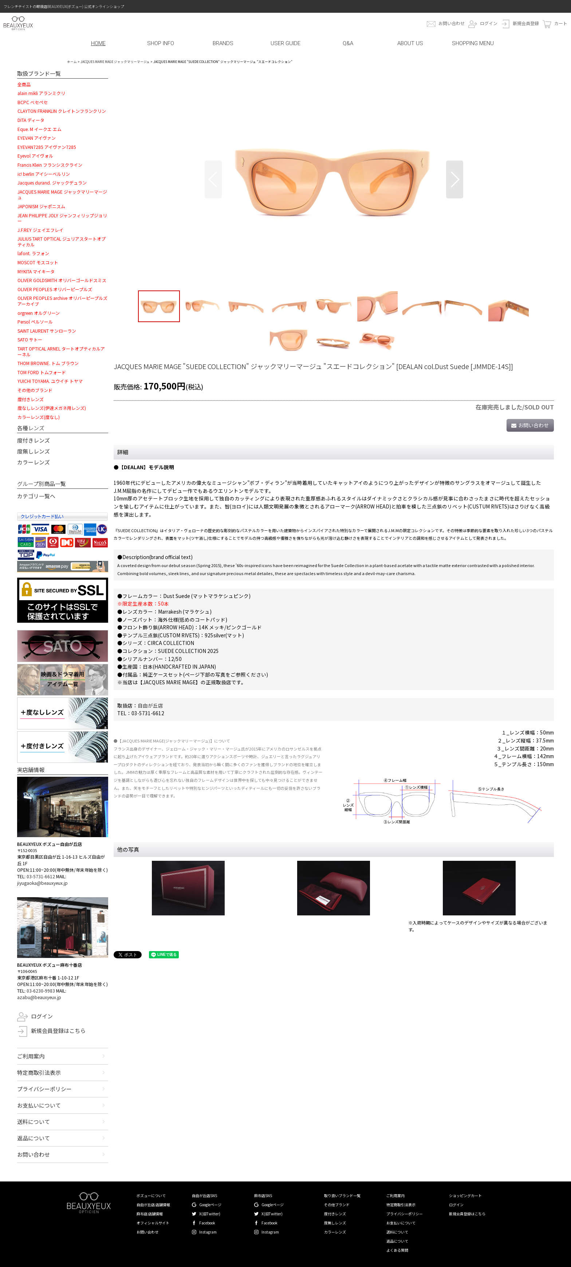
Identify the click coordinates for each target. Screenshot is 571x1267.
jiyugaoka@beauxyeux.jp (42, 883)
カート (560, 23)
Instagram (208, 1232)
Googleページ (210, 1204)
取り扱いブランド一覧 (342, 1195)
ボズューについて (151, 1195)
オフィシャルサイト (153, 1223)
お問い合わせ (451, 23)
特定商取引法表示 (39, 1072)
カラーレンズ (33, 462)
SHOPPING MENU (473, 43)
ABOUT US (410, 43)
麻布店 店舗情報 (150, 1213)
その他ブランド (337, 1204)
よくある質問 (397, 1250)
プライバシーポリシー (44, 1089)
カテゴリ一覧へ (36, 496)
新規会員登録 (526, 23)
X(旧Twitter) (209, 1213)
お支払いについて (39, 1105)
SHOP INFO (160, 43)
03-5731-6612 (41, 876)
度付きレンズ (33, 440)
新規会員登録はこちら (58, 1030)
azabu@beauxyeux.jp (39, 997)
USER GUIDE (285, 43)
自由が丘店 (150, 705)
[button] (213, 179)
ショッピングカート (465, 1195)
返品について (33, 1138)
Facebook (207, 1223)
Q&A (348, 43)
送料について (33, 1121)
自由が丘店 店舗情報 (153, 1204)
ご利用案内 (30, 1056)
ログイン (488, 23)
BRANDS (223, 43)
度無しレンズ (33, 451)
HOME (98, 43)
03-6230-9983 (41, 990)
